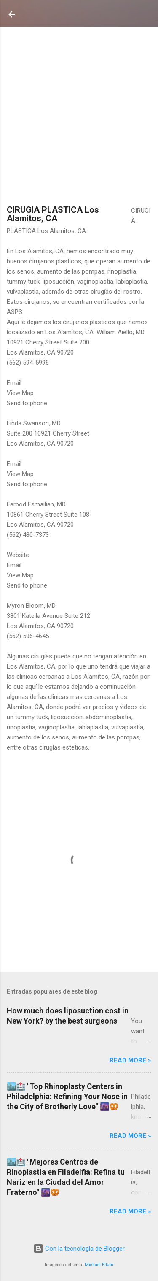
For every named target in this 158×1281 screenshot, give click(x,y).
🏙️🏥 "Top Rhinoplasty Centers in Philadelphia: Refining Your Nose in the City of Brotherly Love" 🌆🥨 (67, 1096)
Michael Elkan (99, 1264)
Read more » (130, 1060)
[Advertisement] (79, 117)
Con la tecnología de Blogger (79, 1248)
